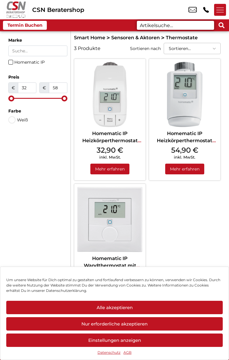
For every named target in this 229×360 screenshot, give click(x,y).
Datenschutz (109, 352)
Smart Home (89, 37)
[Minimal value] (37, 98)
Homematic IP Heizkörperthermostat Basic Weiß (110, 141)
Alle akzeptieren (115, 307)
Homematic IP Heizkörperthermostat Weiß (184, 141)
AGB (127, 352)
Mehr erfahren (110, 169)
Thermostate (182, 37)
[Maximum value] (58, 87)
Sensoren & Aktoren (135, 37)
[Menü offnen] (220, 10)
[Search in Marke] (37, 51)
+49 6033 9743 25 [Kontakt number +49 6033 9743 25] (206, 9)
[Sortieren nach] (192, 48)
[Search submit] (221, 25)
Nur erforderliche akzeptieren (114, 324)
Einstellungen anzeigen (114, 340)
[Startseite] (16, 9)
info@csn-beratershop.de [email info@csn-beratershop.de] (192, 9)
